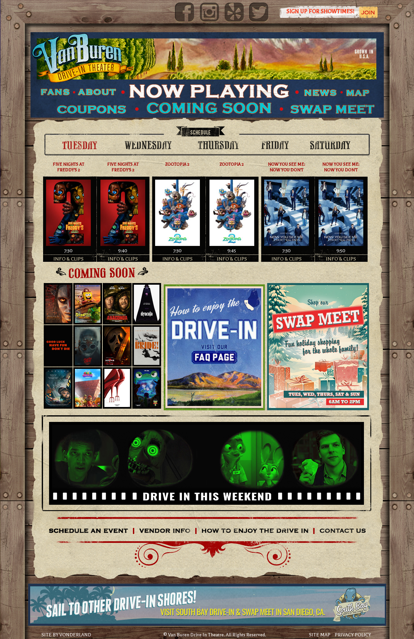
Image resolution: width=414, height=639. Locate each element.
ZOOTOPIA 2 (177, 164)
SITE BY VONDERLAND (66, 635)
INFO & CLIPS (68, 259)
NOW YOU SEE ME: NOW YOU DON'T (286, 167)
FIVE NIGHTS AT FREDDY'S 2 (68, 167)
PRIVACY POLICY (353, 635)
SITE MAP (319, 635)
